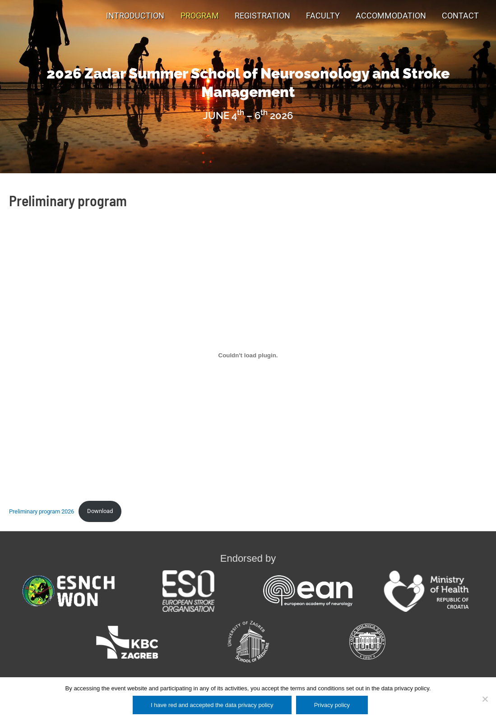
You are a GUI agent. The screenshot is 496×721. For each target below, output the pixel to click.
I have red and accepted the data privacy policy (212, 705)
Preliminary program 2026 (41, 511)
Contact (460, 15)
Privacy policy (332, 705)
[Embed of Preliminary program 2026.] (248, 355)
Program (200, 15)
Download (100, 511)
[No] (484, 698)
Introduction (135, 15)
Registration (262, 15)
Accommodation (391, 15)
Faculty (323, 15)
